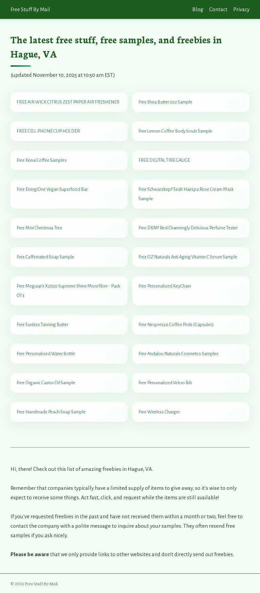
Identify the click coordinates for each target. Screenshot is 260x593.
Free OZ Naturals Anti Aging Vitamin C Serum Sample (187, 256)
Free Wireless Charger (159, 411)
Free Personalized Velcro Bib (165, 382)
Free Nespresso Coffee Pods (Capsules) (176, 324)
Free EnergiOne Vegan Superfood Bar (52, 189)
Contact (218, 9)
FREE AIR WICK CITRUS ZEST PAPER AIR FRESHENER (68, 102)
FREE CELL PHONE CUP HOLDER (48, 131)
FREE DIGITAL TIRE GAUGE (164, 160)
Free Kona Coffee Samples (42, 160)
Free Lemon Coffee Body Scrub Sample (175, 131)
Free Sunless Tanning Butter (42, 324)
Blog (197, 9)
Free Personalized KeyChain (164, 286)
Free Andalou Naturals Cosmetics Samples (178, 353)
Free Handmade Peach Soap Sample (51, 411)
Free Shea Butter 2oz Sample (165, 102)
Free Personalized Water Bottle (46, 353)
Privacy (241, 9)
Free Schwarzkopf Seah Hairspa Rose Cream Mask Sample (186, 194)
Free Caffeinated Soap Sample (45, 256)
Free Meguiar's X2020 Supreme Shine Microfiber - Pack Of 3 (68, 290)
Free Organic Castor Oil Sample (46, 382)
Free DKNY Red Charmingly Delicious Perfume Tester (188, 227)
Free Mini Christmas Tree (39, 227)
